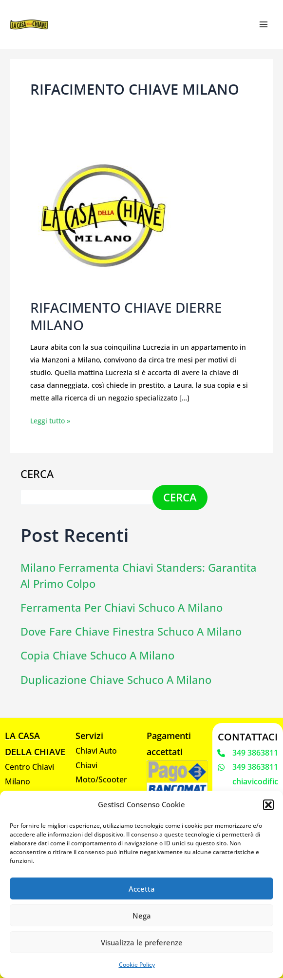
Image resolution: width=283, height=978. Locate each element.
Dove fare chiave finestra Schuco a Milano (131, 631)
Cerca (37, 473)
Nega (141, 915)
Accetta (142, 889)
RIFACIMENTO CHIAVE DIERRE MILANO (122, 316)
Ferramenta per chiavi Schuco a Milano (121, 607)
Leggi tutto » (50, 419)
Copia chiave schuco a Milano (97, 655)
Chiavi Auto (96, 750)
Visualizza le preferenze (142, 942)
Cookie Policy (137, 964)
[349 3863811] (247, 752)
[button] (268, 805)
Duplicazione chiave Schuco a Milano (115, 679)
